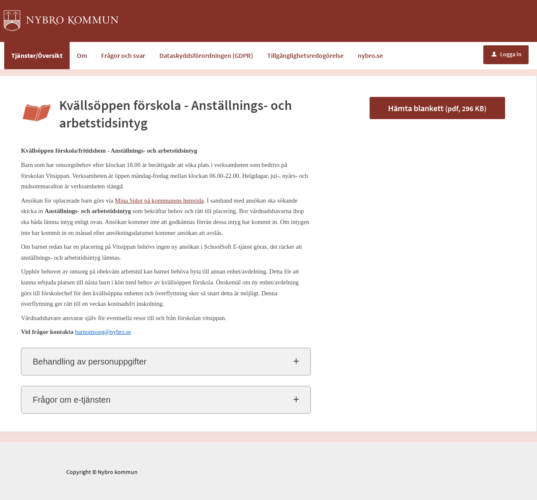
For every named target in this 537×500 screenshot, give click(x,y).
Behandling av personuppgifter (89, 361)
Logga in (506, 54)
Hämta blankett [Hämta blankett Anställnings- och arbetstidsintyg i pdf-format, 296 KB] (437, 108)
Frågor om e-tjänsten (72, 399)
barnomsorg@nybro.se (103, 331)
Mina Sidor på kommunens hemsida (159, 200)
